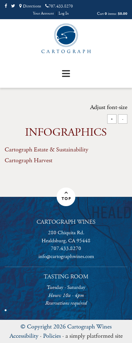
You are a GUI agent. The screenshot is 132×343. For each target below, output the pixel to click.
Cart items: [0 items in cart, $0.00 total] (112, 13)
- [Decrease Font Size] (122, 118)
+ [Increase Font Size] (112, 118)
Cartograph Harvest (28, 160)
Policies (52, 336)
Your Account (43, 13)
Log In (64, 13)
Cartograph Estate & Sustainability (46, 150)
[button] (66, 197)
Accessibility (24, 336)
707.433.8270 (59, 6)
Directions (30, 6)
